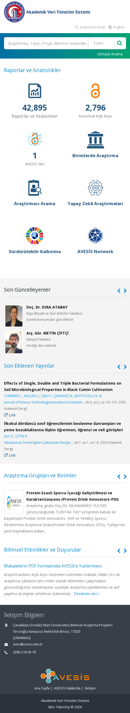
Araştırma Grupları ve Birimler (40, 475)
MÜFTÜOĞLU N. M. (89, 396)
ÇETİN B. (21, 436)
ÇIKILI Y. (46, 396)
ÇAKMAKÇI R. (63, 396)
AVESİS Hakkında (67, 688)
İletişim (90, 688)
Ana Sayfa (42, 688)
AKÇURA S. (31, 396)
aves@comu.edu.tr (28, 644)
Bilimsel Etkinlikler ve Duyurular (42, 549)
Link (10, 414)
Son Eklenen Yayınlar (29, 365)
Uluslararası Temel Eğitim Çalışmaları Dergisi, (37, 442)
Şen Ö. (9, 436)
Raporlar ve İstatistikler (32, 70)
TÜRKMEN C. (13, 396)
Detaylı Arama (110, 53)
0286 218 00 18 (24, 652)
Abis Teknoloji (59, 707)
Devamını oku (87, 593)
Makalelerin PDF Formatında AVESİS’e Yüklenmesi (53, 566)
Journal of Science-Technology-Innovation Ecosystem (43, 402)
